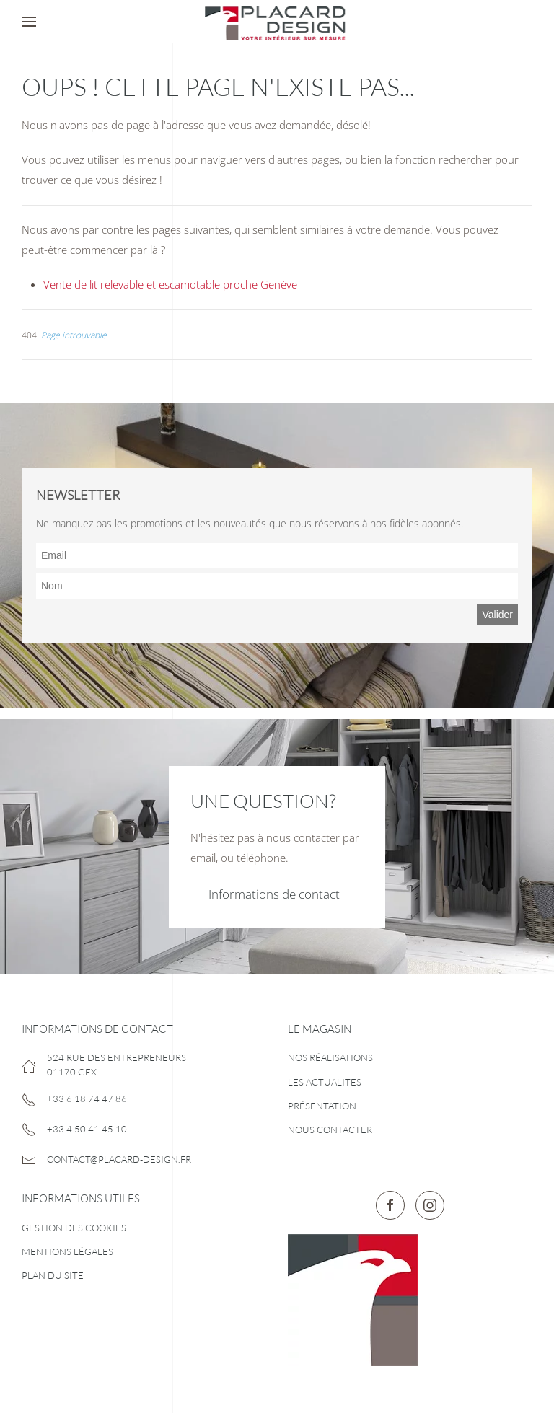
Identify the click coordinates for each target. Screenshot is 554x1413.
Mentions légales (67, 1251)
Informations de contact (274, 894)
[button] (29, 21)
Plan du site (53, 1275)
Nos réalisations (330, 1057)
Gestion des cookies (74, 1227)
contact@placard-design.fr (119, 1159)
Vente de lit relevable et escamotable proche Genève (170, 284)
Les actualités (324, 1082)
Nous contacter (330, 1129)
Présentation (322, 1106)
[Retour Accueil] (277, 21)
